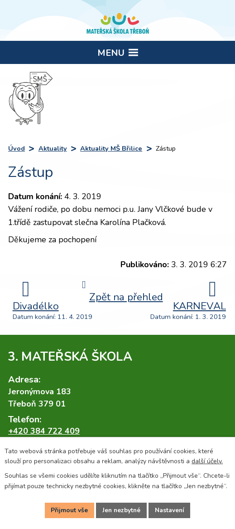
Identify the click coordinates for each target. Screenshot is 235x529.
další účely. (207, 461)
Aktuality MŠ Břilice (111, 148)
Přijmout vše (68, 510)
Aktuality (52, 148)
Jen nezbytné (121, 510)
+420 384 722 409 (44, 431)
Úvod (16, 148)
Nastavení (171, 510)
